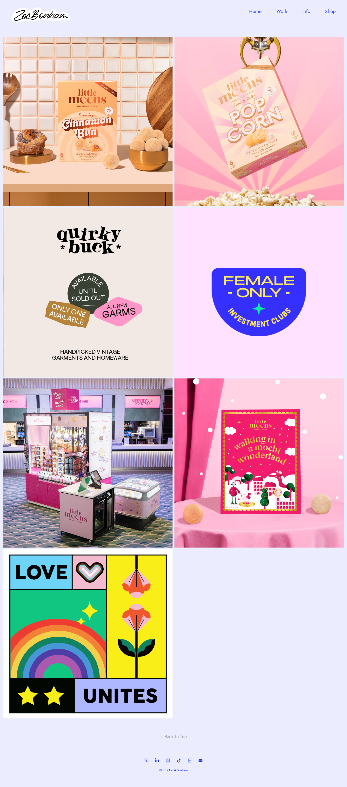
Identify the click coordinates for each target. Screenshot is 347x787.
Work (281, 11)
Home (255, 11)
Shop (330, 11)
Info (306, 11)
